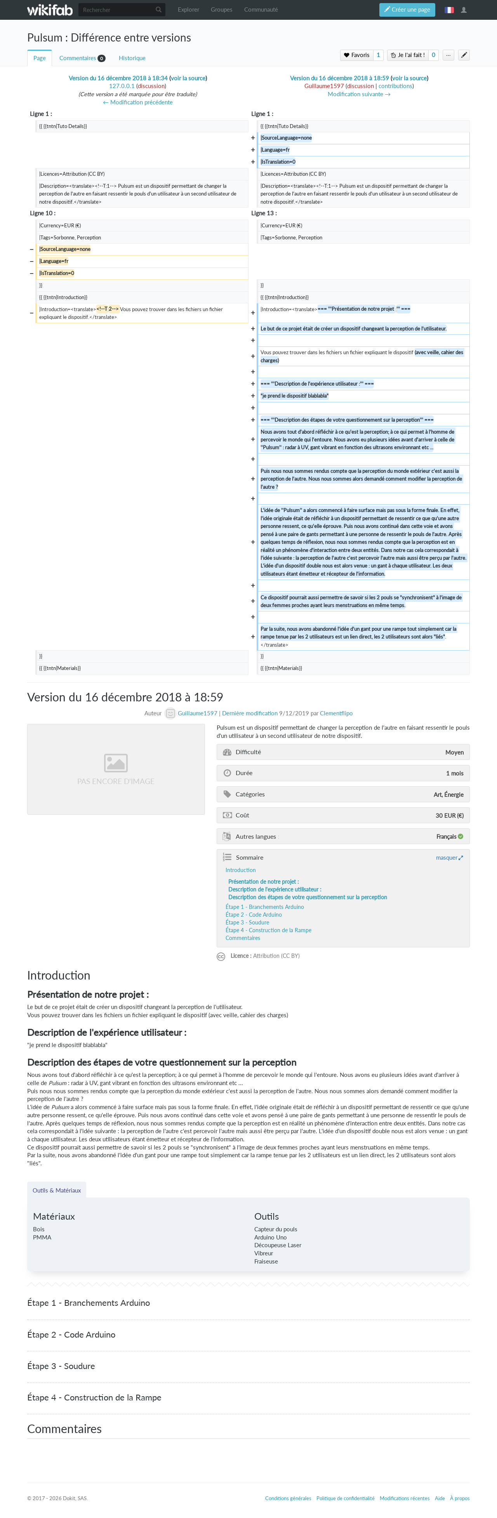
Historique (132, 58)
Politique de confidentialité (345, 1498)
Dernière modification (250, 713)
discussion (151, 86)
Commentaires (77, 58)
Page (39, 58)
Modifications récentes (405, 1498)
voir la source (188, 78)
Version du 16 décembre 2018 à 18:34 (118, 78)
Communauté (261, 9)
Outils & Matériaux (57, 1190)
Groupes (222, 9)
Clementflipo (336, 713)
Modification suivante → (359, 94)
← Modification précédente (138, 102)
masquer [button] (446, 857)
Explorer (188, 9)
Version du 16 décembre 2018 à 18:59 (339, 78)
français (449, 9)
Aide (440, 1498)
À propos (460, 1498)
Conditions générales (288, 1498)
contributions (395, 86)
